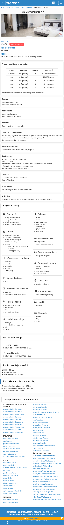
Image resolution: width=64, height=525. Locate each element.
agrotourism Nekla (9, 463)
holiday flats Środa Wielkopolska (44, 474)
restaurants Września (40, 440)
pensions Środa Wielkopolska (43, 484)
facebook (11, 512)
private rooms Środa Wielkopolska (45, 487)
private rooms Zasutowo (11, 449)
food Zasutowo (8, 441)
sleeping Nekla (8, 488)
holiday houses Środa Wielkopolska (45, 476)
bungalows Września (40, 404)
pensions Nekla (8, 481)
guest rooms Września (41, 422)
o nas (23, 514)
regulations (39, 512)
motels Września (39, 433)
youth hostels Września (41, 451)
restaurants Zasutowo (10, 451)
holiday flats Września (40, 425)
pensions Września (39, 435)
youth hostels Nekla (10, 493)
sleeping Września (39, 443)
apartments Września (10, 502)
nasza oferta (33, 514)
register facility (47, 514)
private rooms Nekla (10, 483)
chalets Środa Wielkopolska (42, 466)
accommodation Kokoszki (12, 430)
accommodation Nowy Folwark (14, 414)
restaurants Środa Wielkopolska (44, 489)
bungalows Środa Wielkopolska (44, 461)
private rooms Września (41, 438)
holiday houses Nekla (10, 475)
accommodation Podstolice (12, 412)
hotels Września (38, 430)
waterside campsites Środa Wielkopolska (47, 499)
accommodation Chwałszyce (13, 422)
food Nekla (6, 470)
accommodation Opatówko (12, 419)
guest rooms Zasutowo (11, 444)
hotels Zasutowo (9, 446)
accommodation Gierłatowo (12, 409)
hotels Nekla (7, 478)
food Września (38, 420)
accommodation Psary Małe (13, 432)
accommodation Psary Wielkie (13, 427)
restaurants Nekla (9, 486)
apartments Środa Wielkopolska (44, 458)
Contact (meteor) (25, 512)
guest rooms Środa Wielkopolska (44, 471)
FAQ (47, 512)
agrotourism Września (10, 500)
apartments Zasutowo (10, 438)
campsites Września (40, 410)
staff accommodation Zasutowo (14, 456)
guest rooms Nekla (9, 473)
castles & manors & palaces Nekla (15, 468)
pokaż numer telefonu (16, 44)
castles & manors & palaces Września (46, 412)
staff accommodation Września (44, 446)
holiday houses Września (41, 428)
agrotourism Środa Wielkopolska (44, 456)
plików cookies (34, 518)
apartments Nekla (9, 465)
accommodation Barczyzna (12, 425)
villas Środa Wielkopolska (42, 497)
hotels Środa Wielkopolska (42, 481)
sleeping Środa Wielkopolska (43, 492)
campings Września (40, 407)
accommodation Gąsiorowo (12, 417)
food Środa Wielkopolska (41, 469)
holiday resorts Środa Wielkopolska (45, 479)
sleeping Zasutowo (9, 454)
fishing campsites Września (42, 417)
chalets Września (39, 415)
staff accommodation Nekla (12, 491)
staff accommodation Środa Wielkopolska (47, 494)
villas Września (38, 448)
